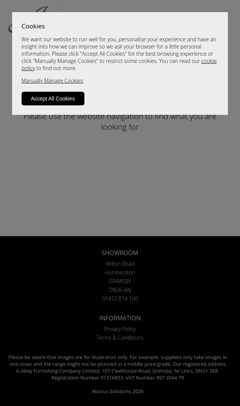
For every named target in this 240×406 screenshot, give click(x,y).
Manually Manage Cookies (52, 80)
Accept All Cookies (53, 99)
